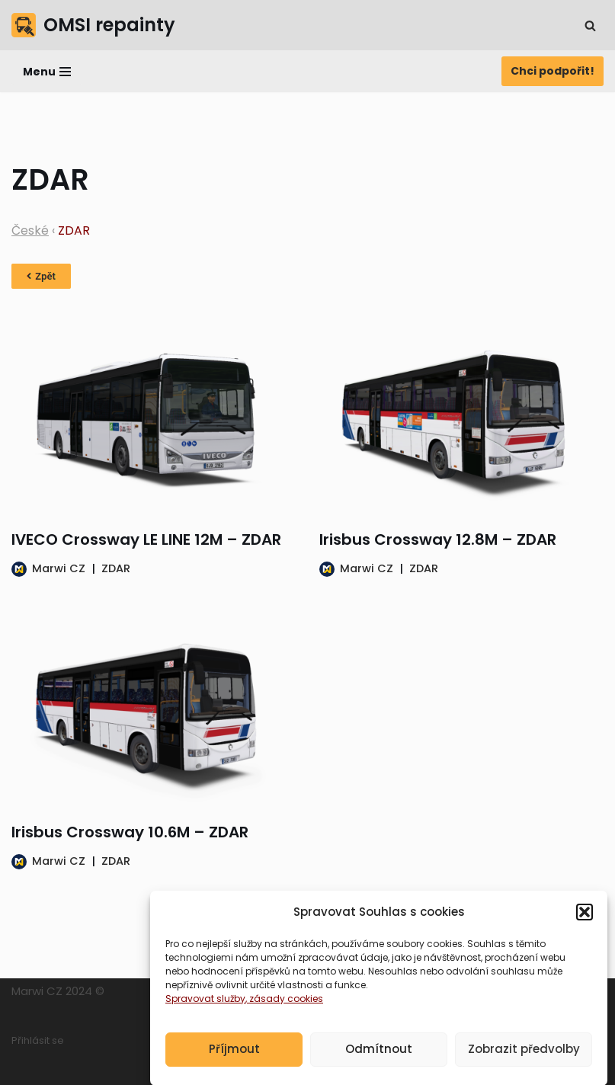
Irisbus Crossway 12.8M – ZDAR (437, 539)
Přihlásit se (37, 1040)
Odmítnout (378, 1057)
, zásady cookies (284, 1006)
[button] (584, 920)
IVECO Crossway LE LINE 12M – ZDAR (146, 539)
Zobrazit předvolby (524, 1057)
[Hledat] (590, 25)
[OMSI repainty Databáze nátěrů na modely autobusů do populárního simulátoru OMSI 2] (93, 25)
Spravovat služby (205, 1006)
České (30, 230)
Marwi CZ (58, 568)
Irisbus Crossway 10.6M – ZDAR (129, 832)
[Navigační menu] (46, 72)
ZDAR (115, 568)
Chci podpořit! (552, 70)
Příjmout (234, 1057)
